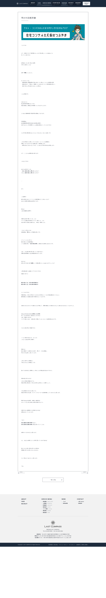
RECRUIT (70, 3)
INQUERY (77, 3)
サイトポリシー (70, 596)
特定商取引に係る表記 (50, 596)
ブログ (64, 551)
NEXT (84, 521)
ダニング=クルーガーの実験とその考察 (30, 345)
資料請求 (80, 553)
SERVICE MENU (47, 3)
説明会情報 (65, 553)
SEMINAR (64, 3)
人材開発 (45, 553)
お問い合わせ (81, 551)
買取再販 (45, 561)
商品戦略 (45, 551)
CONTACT (80, 549)
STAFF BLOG (56, 3)
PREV (21, 521)
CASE (39, 3)
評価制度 (45, 555)
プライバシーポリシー (61, 596)
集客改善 (45, 557)
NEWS (63, 549)
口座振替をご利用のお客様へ (81, 596)
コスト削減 (45, 559)
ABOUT (33, 3)
